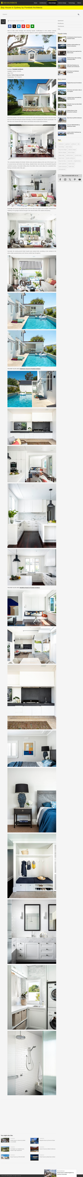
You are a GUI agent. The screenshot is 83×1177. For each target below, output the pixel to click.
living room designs (63, 149)
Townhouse (61, 26)
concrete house (78, 155)
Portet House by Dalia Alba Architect (47, 1157)
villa (78, 144)
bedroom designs (72, 149)
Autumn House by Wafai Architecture (47, 1149)
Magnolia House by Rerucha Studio (47, 1140)
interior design (69, 146)
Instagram (65, 179)
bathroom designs (62, 152)
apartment (67, 144)
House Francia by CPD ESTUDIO (17, 1157)
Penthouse (61, 23)
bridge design (61, 155)
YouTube (79, 179)
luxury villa (70, 161)
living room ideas (62, 161)
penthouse (73, 144)
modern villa (71, 166)
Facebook (60, 179)
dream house (61, 158)
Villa (59, 29)
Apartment (60, 20)
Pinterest (74, 179)
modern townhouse (63, 166)
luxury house (12, 20)
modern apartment (62, 163)
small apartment (62, 169)
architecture (61, 144)
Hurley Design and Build (18, 75)
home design (61, 146)
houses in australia (20, 20)
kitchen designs (71, 152)
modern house (71, 163)
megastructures (77, 161)
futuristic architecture (70, 158)
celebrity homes (69, 155)
